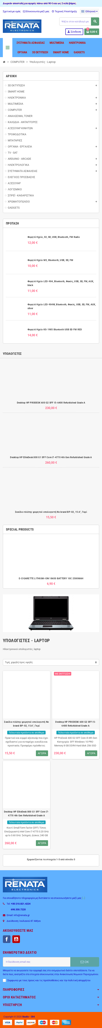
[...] (83, 898)
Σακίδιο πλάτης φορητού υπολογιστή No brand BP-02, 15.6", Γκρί (51, 512)
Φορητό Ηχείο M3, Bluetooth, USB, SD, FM (50, 260)
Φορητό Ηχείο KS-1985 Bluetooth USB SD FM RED (55, 329)
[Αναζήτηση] (79, 21)
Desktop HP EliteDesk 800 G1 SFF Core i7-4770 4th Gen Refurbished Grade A (51, 457)
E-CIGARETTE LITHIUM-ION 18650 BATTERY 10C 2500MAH (51, 578)
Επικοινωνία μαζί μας (36, 11)
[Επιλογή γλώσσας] (89, 11)
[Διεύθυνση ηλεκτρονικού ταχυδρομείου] (36, 962)
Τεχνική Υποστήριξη (64, 11)
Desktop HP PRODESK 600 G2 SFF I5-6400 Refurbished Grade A (51, 402)
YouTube (16, 939)
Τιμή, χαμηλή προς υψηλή (18, 662)
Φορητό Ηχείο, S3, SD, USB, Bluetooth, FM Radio (54, 237)
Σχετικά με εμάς (12, 11)
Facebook (6, 939)
